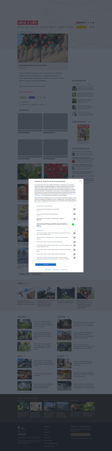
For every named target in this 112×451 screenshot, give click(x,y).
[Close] (80, 181)
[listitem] (56, 206)
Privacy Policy (64, 269)
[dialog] (56, 225)
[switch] (74, 209)
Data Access (56, 269)
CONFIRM (45, 264)
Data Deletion (48, 269)
